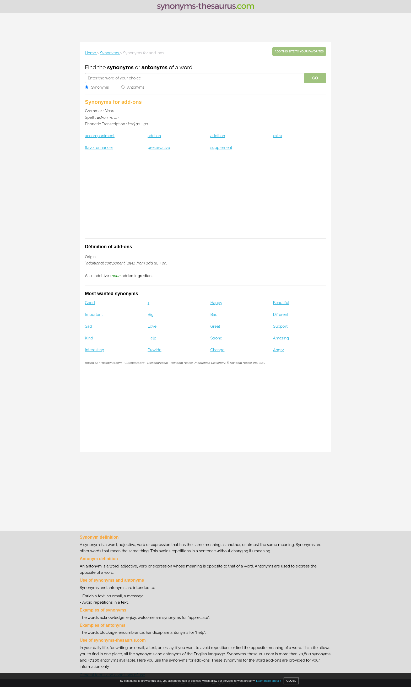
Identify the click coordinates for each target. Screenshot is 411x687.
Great (215, 326)
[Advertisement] (205, 27)
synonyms (120, 67)
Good (90, 302)
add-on (154, 135)
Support (280, 326)
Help (152, 338)
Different (281, 314)
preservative (159, 147)
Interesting (94, 350)
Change (217, 350)
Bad (214, 314)
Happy (216, 302)
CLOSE (291, 680)
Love (152, 326)
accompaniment (100, 135)
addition (217, 135)
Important (94, 314)
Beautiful (281, 302)
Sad (88, 326)
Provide (154, 350)
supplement (221, 147)
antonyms (154, 67)
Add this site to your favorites (299, 51)
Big (151, 314)
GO (315, 78)
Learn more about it (268, 680)
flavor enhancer (99, 147)
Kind (89, 338)
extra (277, 135)
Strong (216, 338)
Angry (278, 350)
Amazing (281, 338)
